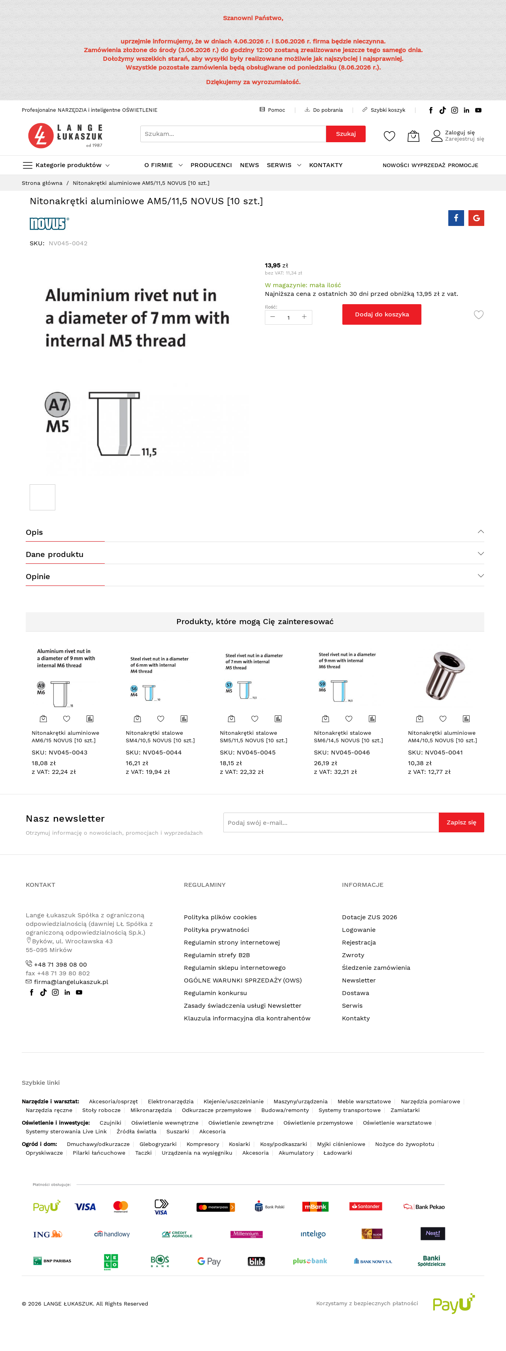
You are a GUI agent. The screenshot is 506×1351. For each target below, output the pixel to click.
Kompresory (203, 1144)
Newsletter (359, 980)
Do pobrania (324, 110)
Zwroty (353, 955)
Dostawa (355, 993)
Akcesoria (212, 1131)
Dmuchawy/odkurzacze (98, 1144)
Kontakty (356, 1018)
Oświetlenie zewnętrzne (241, 1123)
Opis (34, 532)
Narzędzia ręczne (49, 1110)
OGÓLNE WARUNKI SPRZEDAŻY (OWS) (243, 980)
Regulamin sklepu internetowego (235, 967)
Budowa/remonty (285, 1110)
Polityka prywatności (216, 929)
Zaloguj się (460, 132)
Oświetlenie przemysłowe (318, 1123)
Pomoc (272, 110)
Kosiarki (239, 1144)
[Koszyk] (413, 136)
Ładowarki (337, 1153)
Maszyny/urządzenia (301, 1101)
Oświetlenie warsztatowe (397, 1123)
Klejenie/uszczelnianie (234, 1101)
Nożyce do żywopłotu (404, 1144)
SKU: (39, 752)
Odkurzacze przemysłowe (216, 1110)
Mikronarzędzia (151, 1110)
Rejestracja (359, 942)
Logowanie (359, 929)
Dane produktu (54, 554)
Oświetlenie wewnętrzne (164, 1123)
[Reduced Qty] (273, 317)
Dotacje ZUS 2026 (369, 917)
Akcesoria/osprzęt (113, 1101)
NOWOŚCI (396, 165)
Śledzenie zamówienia (376, 967)
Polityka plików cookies (220, 917)
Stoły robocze (101, 1110)
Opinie (38, 576)
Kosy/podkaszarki (283, 1144)
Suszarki (177, 1131)
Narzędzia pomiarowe (430, 1101)
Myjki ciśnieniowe (341, 1144)
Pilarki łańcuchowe (99, 1153)
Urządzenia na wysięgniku (197, 1153)
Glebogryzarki (158, 1144)
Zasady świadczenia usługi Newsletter (243, 1005)
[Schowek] (390, 136)
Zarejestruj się (464, 138)
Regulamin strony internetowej (232, 942)
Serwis (352, 1005)
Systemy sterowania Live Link (66, 1131)
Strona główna (42, 183)
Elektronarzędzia (171, 1101)
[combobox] (233, 134)
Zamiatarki (405, 1110)
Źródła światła (137, 1131)
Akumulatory (296, 1153)
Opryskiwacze (44, 1153)
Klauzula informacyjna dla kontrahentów (247, 1018)
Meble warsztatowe (364, 1101)
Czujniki (110, 1123)
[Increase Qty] (304, 317)
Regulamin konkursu (215, 993)
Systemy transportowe (350, 1110)
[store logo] (65, 135)
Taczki (143, 1153)
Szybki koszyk (384, 110)
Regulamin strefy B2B (217, 955)
